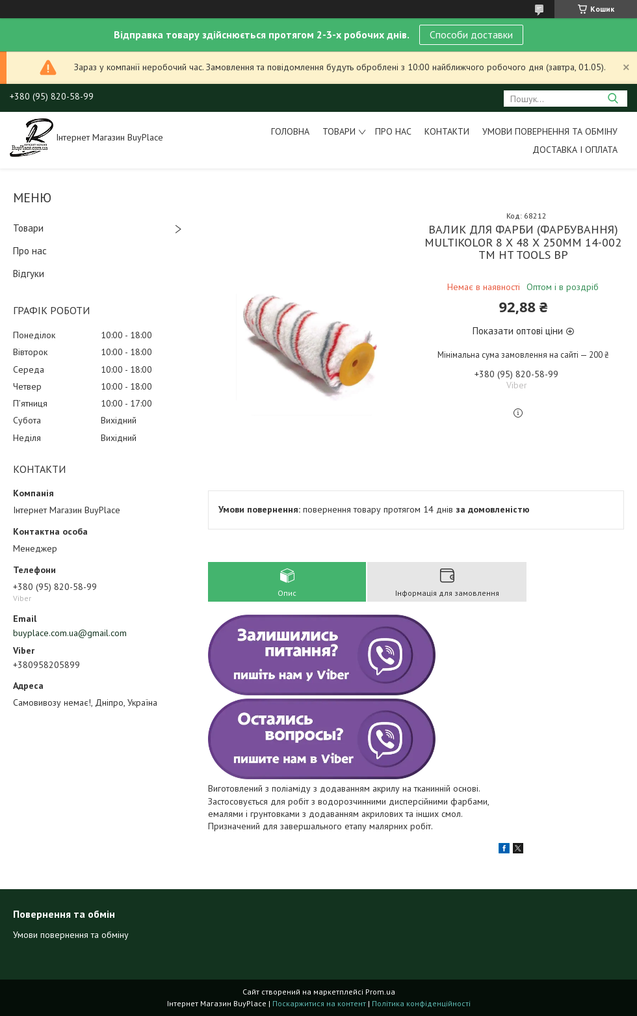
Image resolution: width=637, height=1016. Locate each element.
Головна (290, 131)
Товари (339, 131)
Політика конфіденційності (421, 1003)
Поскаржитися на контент (319, 1003)
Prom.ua (380, 991)
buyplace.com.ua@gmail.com (70, 633)
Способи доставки (471, 34)
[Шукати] (612, 98)
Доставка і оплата (575, 149)
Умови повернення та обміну (550, 131)
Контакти (446, 131)
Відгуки (28, 273)
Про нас (393, 131)
